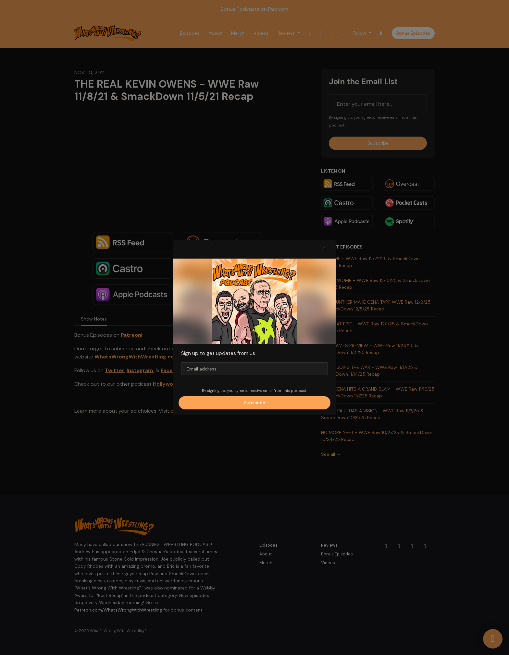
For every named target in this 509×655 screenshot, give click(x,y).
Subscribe (254, 403)
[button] (324, 249)
